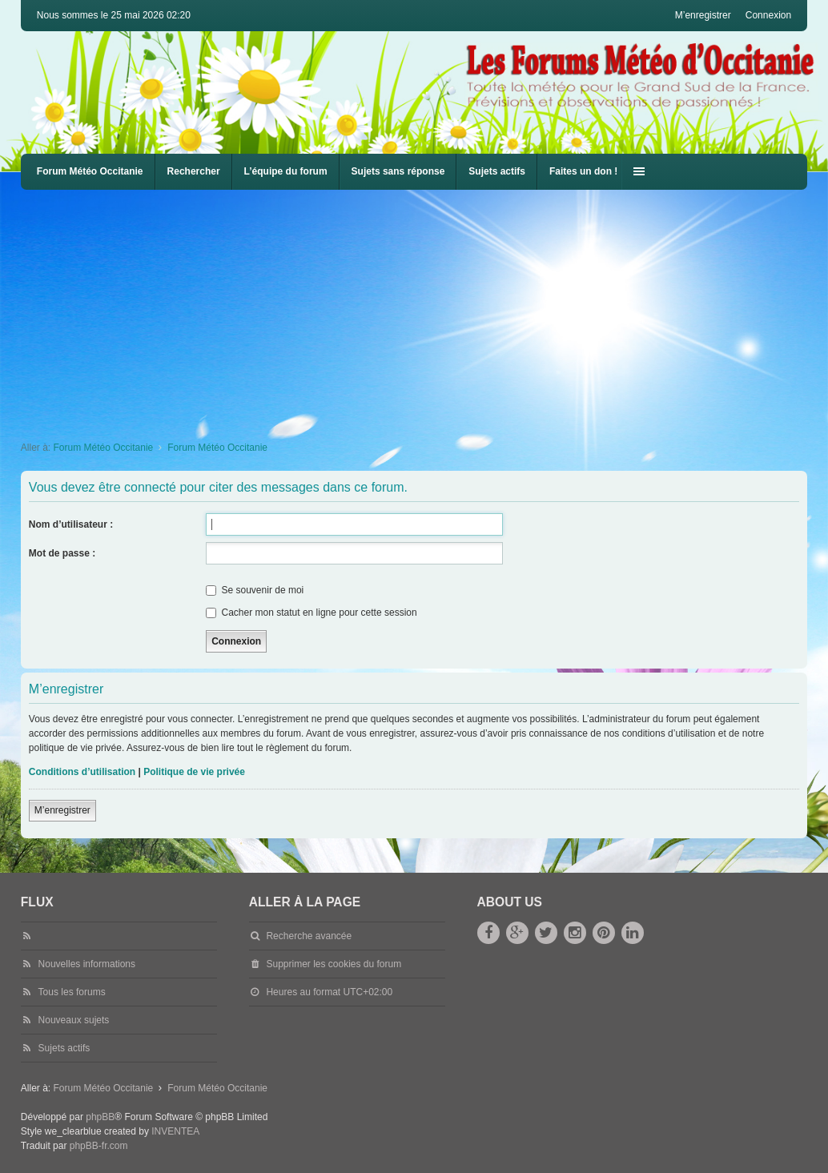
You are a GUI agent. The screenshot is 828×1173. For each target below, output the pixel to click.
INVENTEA (175, 1131)
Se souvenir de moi (254, 590)
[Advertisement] (424, 310)
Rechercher (193, 171)
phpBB (100, 1117)
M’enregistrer (62, 810)
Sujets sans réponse (398, 171)
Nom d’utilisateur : (71, 524)
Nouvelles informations (86, 964)
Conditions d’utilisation (82, 771)
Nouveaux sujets (74, 1020)
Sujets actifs (496, 171)
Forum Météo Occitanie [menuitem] (90, 171)
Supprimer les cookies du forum (333, 964)
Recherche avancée (309, 936)
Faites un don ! (583, 171)
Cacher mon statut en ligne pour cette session (311, 612)
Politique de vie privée (194, 771)
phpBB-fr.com (99, 1145)
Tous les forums (72, 992)
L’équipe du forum (286, 171)
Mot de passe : (62, 553)
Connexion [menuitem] (768, 15)
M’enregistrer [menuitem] (703, 15)
